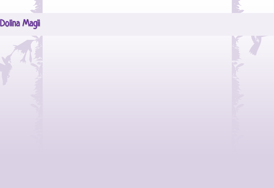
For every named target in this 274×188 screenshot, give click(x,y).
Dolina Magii (20, 24)
